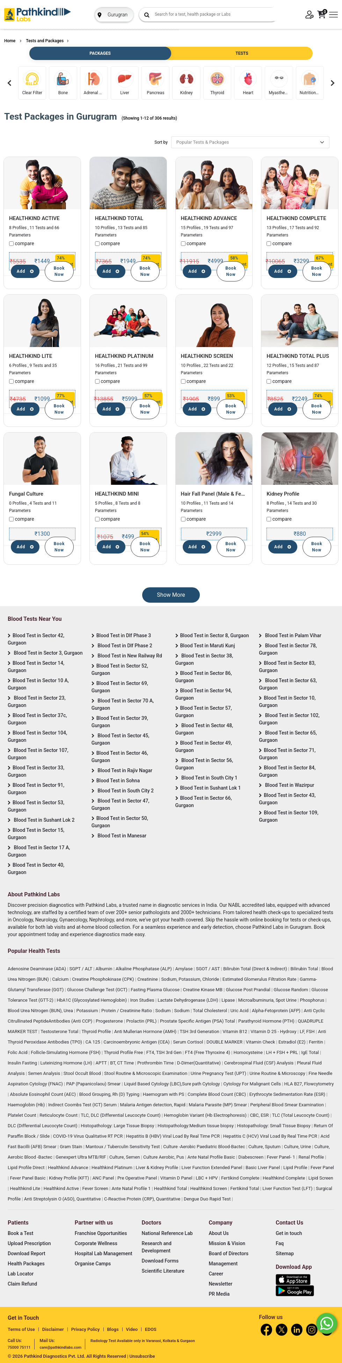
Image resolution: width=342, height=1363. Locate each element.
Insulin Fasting (23, 1062)
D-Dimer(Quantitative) (199, 1062)
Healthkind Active (62, 1188)
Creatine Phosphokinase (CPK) (103, 979)
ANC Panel (103, 1178)
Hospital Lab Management (103, 1253)
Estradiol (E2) (292, 1042)
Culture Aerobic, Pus (164, 1157)
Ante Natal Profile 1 (131, 1188)
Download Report (26, 1253)
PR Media (219, 1294)
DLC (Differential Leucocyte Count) (43, 1125)
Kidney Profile (283, 494)
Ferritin (316, 1042)
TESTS (241, 53)
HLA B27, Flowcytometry (309, 1083)
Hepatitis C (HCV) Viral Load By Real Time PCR (270, 1136)
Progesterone (110, 1021)
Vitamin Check (261, 1042)
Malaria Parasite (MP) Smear (218, 1104)
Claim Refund (22, 1284)
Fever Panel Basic (28, 1178)
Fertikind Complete (241, 1178)
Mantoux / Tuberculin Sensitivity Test (123, 1146)
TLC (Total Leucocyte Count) (301, 1115)
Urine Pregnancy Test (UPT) (219, 1073)
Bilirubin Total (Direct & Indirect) (255, 968)
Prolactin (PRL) (142, 1021)
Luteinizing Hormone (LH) (67, 1062)
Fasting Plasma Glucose (156, 989)
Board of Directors (228, 1253)
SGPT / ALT (82, 968)
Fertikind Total (245, 1188)
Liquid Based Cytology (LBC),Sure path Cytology (172, 1083)
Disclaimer (53, 1329)
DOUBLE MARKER (224, 1042)
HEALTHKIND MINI (117, 494)
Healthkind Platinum (112, 1167)
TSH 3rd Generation (200, 1031)
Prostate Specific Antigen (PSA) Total (198, 1021)
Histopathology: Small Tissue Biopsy (274, 1125)
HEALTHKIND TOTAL (119, 218)
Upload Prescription (29, 1243)
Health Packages (26, 1263)
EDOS (151, 1329)
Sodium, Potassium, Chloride (190, 979)
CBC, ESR (260, 1115)
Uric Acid (240, 1010)
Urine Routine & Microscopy (277, 1073)
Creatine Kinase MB (203, 989)
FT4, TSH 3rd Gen (164, 1052)
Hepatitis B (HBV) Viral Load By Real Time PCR (173, 1136)
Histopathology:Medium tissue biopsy (196, 1125)
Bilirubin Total (304, 968)
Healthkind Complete (284, 1178)
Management (223, 1263)
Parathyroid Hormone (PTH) (267, 1021)
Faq (280, 1243)
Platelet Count (22, 1115)
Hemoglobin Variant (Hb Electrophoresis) (206, 1115)
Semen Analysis (44, 1073)
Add (25, 271)
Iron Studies (142, 1000)
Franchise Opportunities (101, 1233)
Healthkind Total (171, 1188)
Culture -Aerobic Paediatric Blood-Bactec (204, 1146)
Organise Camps (93, 1263)
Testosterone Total (60, 1031)
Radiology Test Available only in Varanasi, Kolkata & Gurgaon (142, 1341)
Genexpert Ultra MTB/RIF (81, 1157)
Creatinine (148, 979)
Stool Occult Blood (83, 1073)
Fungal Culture (26, 494)
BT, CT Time (122, 1062)
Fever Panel (322, 1167)
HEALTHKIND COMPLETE (296, 218)
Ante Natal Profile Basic (211, 1157)
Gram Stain (71, 1146)
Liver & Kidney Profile (158, 1167)
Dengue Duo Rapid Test (208, 1199)
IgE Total (310, 1052)
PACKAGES (99, 53)
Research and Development (157, 1247)
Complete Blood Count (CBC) (217, 1094)
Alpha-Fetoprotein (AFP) (276, 1010)
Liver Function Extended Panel (212, 1167)
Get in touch (289, 1233)
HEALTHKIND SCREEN (207, 356)
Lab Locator (21, 1274)
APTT (102, 1062)
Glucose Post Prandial (248, 989)
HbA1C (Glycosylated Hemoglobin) (92, 1000)
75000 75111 (19, 1347)
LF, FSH (308, 1031)
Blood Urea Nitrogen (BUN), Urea (41, 1010)
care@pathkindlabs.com (60, 1347)
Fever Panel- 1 (281, 1157)
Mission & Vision (227, 1243)
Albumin (105, 968)
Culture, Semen (125, 1157)
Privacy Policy (85, 1329)
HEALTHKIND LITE (30, 356)
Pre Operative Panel (137, 1178)
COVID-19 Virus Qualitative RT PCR (88, 1136)
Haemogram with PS (164, 1094)
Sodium (163, 1010)
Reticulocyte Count (59, 1115)
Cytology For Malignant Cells (252, 1083)
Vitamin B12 (235, 1031)
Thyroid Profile (97, 1031)
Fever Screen (95, 1188)
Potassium (87, 1010)
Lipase (228, 1000)
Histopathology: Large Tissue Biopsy (118, 1125)
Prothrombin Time (156, 1062)
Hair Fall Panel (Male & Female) (218, 494)
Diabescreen (251, 1157)
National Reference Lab (167, 1233)
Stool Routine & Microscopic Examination (146, 1073)
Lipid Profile (295, 1167)
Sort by (161, 142)
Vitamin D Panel (177, 1178)
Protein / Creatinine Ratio (127, 1010)
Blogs (113, 1329)
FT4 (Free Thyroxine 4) (208, 1052)
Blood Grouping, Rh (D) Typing (110, 1094)
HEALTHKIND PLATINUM (124, 356)
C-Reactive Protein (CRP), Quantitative (142, 1199)
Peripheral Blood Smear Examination (287, 1104)
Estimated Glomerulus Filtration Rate (260, 979)
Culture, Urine (298, 1146)
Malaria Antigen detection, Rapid (153, 1104)
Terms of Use (21, 1329)
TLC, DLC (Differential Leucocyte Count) (121, 1115)
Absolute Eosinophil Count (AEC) (43, 1094)
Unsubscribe (142, 1356)
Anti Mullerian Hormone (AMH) (146, 1031)
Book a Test (20, 1233)
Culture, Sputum (265, 1146)
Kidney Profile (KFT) (69, 1178)
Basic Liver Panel (263, 1167)
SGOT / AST (208, 968)
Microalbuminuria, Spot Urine (268, 1000)
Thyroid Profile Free (124, 1052)
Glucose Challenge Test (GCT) (98, 989)
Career (216, 1274)
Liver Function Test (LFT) (288, 1188)
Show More (171, 595)
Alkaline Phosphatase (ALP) (144, 968)
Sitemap (285, 1253)
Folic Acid (18, 1052)
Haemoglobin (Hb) (27, 1104)
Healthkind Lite (25, 1188)
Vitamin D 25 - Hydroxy (273, 1031)
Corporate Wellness (96, 1243)
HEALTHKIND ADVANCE (209, 218)
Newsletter (220, 1284)
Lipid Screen (320, 1178)
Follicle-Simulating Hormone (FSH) (66, 1052)
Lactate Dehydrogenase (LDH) (188, 1000)
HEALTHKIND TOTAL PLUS (298, 356)
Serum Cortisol (188, 1042)
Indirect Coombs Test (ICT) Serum (83, 1104)
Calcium (61, 979)
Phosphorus (313, 1000)
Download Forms (160, 1261)
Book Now (59, 271)
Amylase (184, 968)
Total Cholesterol (210, 1010)
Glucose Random (291, 989)
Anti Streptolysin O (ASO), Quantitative (63, 1199)
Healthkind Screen (209, 1188)
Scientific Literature (163, 1271)
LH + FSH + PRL (282, 1052)
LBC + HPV (207, 1178)
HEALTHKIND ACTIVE (34, 218)
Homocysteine (248, 1052)
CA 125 (93, 1042)
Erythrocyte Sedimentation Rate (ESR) (287, 1094)
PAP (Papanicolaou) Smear (94, 1083)
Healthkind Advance (68, 1167)
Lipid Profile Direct (27, 1167)
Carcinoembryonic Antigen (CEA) (137, 1042)
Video (132, 1329)
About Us (218, 1233)
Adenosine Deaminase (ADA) (37, 968)
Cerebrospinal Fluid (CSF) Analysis (259, 1062)
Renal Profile (312, 1157)
